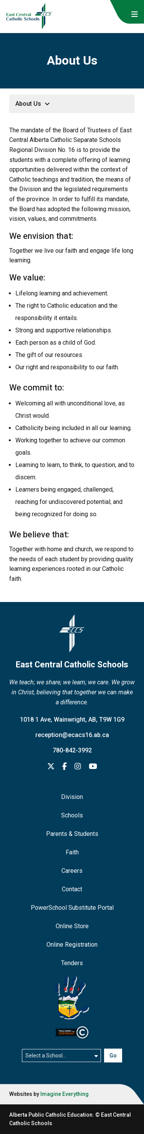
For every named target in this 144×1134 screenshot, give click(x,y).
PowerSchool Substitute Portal (72, 907)
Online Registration (72, 944)
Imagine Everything (64, 1094)
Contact (72, 889)
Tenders (72, 963)
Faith (72, 852)
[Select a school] (61, 1055)
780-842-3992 (72, 750)
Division (72, 796)
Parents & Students (72, 833)
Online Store (72, 926)
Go (113, 1055)
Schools (72, 815)
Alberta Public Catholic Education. (51, 1115)
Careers (72, 870)
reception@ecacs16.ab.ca (72, 735)
